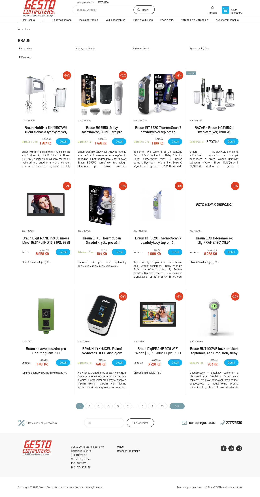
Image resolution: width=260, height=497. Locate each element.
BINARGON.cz (216, 487)
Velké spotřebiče (115, 19)
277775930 (103, 2)
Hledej (145, 9)
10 (159, 406)
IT (43, 19)
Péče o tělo (166, 19)
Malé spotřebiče (88, 19)
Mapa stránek (234, 487)
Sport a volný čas (143, 19)
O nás (120, 446)
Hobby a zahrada (62, 19)
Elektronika (28, 19)
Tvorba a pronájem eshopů (192, 487)
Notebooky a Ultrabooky (194, 19)
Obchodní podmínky (128, 450)
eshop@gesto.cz (85, 2)
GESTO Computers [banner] (39, 8)
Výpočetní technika (227, 19)
